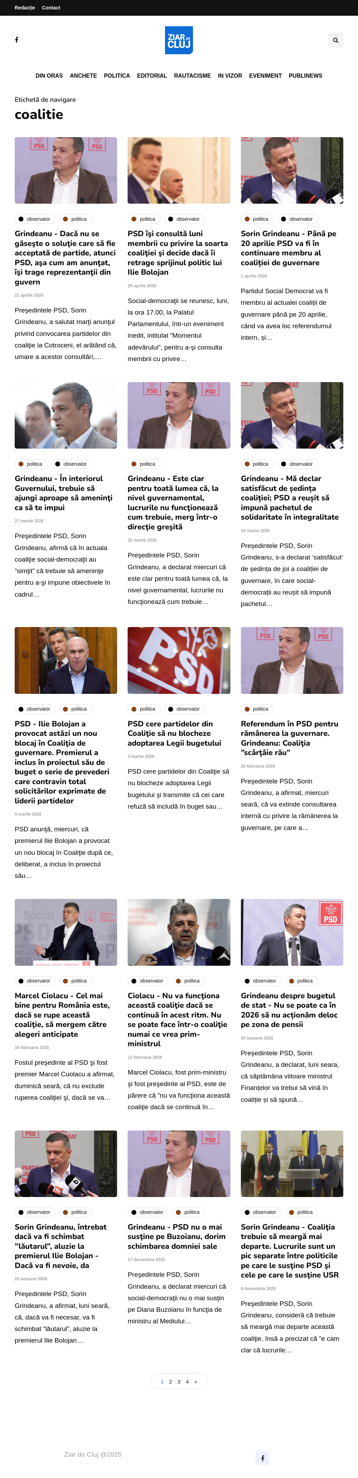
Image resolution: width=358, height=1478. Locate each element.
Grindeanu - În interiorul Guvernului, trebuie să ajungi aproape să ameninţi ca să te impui (64, 493)
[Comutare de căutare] (335, 40)
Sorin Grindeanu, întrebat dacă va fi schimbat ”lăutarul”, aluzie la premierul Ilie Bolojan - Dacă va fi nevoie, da (61, 1246)
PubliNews (305, 76)
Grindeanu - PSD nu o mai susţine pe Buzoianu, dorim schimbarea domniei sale (177, 1237)
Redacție (25, 7)
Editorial (152, 76)
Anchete (83, 76)
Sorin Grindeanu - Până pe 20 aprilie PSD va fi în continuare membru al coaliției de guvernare (288, 248)
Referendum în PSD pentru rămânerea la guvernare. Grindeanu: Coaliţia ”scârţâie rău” (289, 738)
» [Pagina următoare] (195, 1382)
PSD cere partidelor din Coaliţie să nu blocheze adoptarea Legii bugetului (174, 733)
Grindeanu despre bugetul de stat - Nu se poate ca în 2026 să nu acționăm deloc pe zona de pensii (289, 1010)
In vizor (230, 76)
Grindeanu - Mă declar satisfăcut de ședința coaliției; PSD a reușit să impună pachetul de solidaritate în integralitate (290, 497)
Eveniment (265, 76)
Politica (117, 76)
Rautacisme (192, 76)
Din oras (49, 76)
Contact (51, 7)
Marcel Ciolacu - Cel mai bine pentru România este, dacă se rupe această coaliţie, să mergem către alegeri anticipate (62, 1015)
